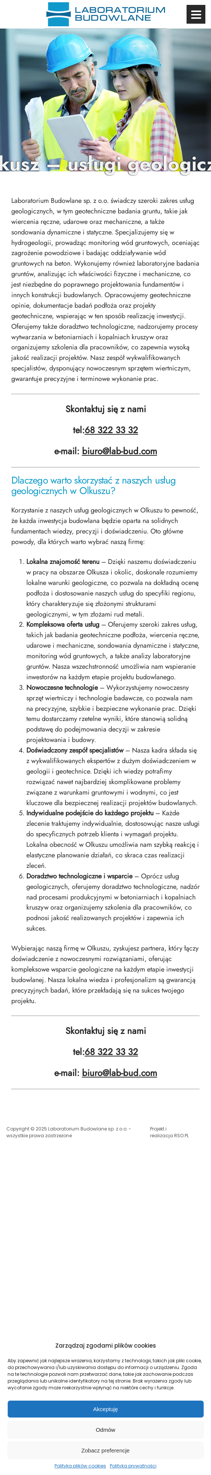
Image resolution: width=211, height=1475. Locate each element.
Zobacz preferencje (105, 1450)
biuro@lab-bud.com (119, 451)
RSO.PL (181, 1135)
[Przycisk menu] (196, 14)
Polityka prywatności (133, 1466)
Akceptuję (105, 1409)
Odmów (105, 1430)
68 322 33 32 (111, 430)
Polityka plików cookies (80, 1466)
